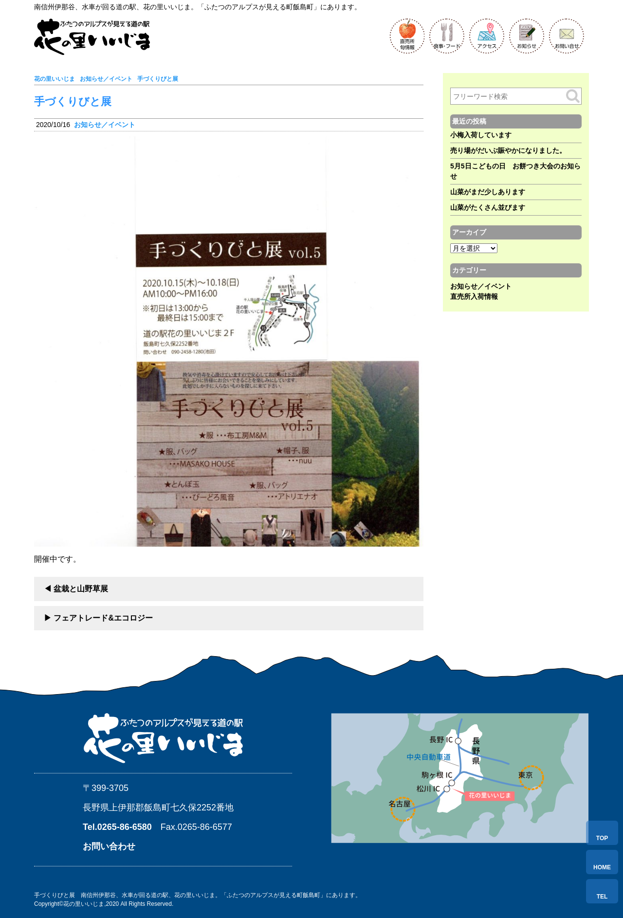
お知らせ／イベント (104, 125)
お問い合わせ (109, 846)
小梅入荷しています (481, 135)
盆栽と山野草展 (81, 589)
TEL (602, 896)
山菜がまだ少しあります (487, 192)
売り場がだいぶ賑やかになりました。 (508, 150)
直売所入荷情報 (474, 296)
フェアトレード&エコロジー (103, 618)
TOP (602, 838)
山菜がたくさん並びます (487, 207)
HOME (602, 867)
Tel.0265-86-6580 (117, 827)
